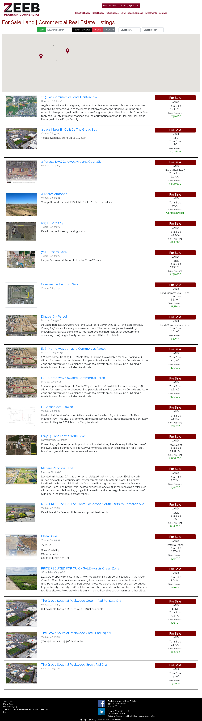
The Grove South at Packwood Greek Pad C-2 (74, 664)
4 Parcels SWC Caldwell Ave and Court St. (71, 161)
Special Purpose (135, 13)
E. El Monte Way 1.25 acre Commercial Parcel (73, 348)
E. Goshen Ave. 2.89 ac (57, 407)
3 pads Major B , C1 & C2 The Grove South (70, 129)
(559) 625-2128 (129, 6)
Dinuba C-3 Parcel (54, 316)
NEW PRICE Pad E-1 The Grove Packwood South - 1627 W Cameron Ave (92, 504)
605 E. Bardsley (52, 223)
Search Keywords (81, 30)
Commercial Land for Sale (59, 284)
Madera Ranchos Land (57, 468)
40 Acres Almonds (54, 194)
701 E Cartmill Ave (54, 252)
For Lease (109, 30)
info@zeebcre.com (116, 713)
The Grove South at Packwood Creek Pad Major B (76, 633)
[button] (41, 56)
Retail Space (98, 13)
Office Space (112, 13)
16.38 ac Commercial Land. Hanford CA (69, 97)
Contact (163, 13)
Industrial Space (82, 13)
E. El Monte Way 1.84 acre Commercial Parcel (73, 378)
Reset (41, 30)
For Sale (97, 30)
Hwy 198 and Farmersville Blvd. (63, 436)
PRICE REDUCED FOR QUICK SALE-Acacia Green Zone (80, 568)
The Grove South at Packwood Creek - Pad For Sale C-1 (81, 601)
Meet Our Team (109, 6)
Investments (151, 13)
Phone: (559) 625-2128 (118, 711)
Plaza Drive (49, 536)
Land (123, 13)
